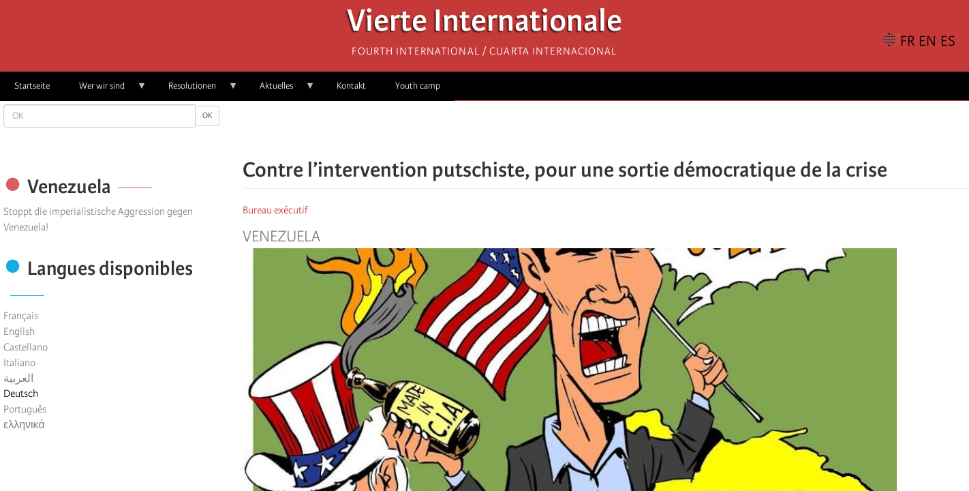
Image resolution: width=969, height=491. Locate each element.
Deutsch (20, 393)
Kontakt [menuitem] (351, 85)
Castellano (25, 347)
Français (20, 316)
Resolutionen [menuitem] (196, 90)
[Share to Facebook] (567, 129)
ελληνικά (24, 425)
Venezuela (281, 237)
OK (207, 115)
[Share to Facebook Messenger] (606, 129)
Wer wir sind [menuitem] (106, 90)
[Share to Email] (625, 129)
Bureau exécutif (275, 210)
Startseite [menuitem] (32, 85)
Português (24, 409)
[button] (644, 129)
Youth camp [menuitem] (417, 85)
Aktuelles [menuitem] (280, 90)
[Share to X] (587, 129)
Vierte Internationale (484, 24)
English (19, 331)
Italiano (19, 363)
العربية (18, 378)
